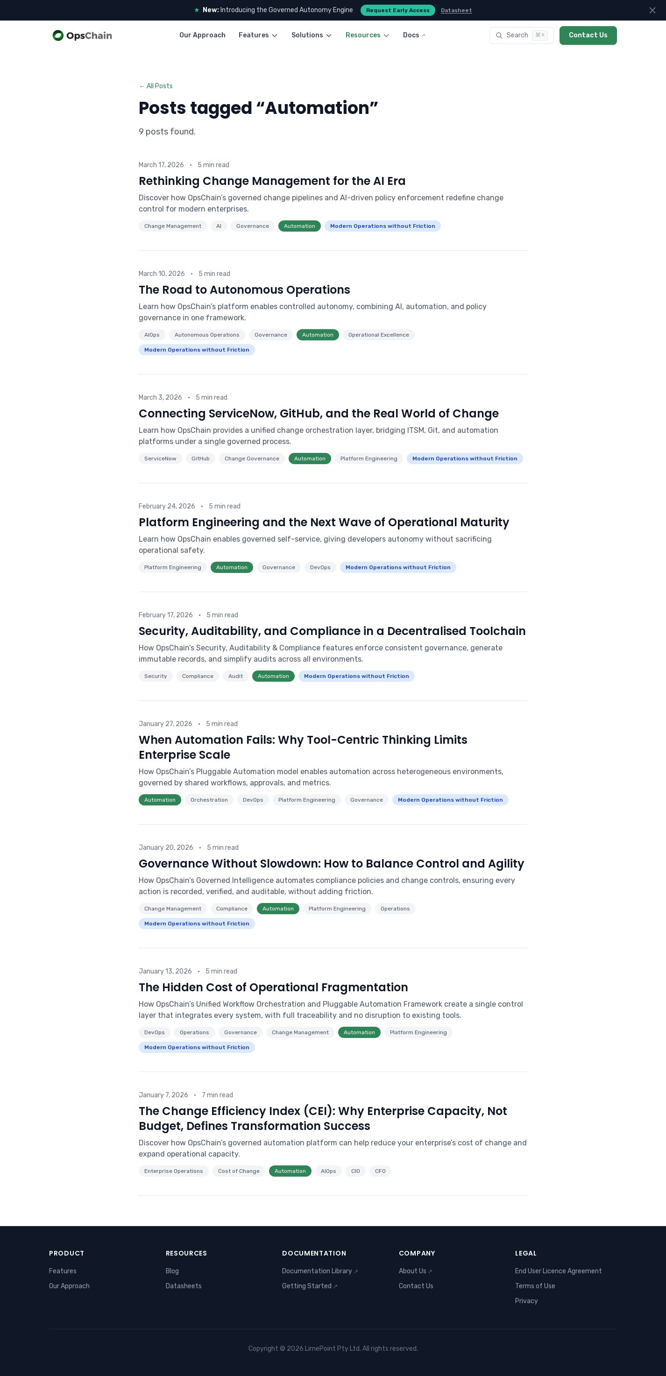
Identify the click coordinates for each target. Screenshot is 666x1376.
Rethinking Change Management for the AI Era (272, 181)
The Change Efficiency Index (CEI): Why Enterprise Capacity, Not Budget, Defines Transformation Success (323, 1118)
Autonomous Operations (207, 335)
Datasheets (184, 1286)
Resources (368, 35)
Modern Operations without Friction (382, 226)
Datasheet (456, 10)
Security (155, 676)
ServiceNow (160, 458)
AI (218, 226)
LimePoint (320, 1349)
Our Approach (202, 35)
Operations (395, 908)
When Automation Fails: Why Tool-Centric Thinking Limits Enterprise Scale (303, 747)
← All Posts (156, 86)
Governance (252, 226)
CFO (380, 1171)
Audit (235, 676)
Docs (414, 35)
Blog (172, 1271)
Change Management (172, 226)
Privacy (526, 1301)
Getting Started (310, 1286)
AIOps (152, 335)
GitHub (200, 458)
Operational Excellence (378, 335)
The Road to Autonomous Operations (244, 289)
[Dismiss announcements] (652, 10)
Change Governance (252, 458)
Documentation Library (320, 1271)
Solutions (312, 35)
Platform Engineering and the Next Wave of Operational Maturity (324, 522)
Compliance (197, 676)
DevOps (320, 567)
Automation (299, 226)
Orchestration (209, 800)
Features (258, 35)
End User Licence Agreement (558, 1271)
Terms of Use (535, 1286)
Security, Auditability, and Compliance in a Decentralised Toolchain (332, 631)
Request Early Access (398, 10)
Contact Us (588, 35)
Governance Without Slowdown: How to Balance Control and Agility (331, 863)
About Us (415, 1271)
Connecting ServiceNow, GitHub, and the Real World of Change (319, 413)
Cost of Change (239, 1171)
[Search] (521, 35)
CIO (355, 1171)
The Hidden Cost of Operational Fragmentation (273, 987)
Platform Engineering (368, 458)
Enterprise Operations (173, 1171)
